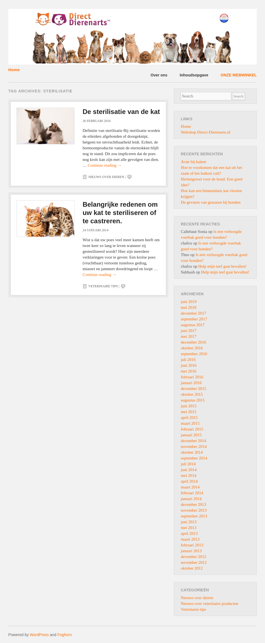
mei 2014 (188, 475)
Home (14, 69)
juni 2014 (189, 469)
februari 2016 (192, 377)
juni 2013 (189, 522)
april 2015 (189, 417)
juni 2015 (189, 406)
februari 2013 (192, 545)
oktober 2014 (192, 452)
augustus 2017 (193, 325)
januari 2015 (191, 435)
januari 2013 (191, 551)
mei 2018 (188, 307)
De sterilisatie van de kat (121, 111)
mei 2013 (188, 527)
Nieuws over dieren (106, 177)
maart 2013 (190, 539)
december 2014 (193, 441)
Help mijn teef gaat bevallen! (222, 266)
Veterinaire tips (103, 286)
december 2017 (193, 313)
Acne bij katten (193, 162)
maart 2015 (190, 423)
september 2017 (194, 319)
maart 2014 (190, 487)
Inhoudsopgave (194, 75)
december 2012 (193, 556)
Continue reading (104, 165)
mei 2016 (188, 371)
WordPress (39, 635)
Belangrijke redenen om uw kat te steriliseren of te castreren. (120, 213)
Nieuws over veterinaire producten (209, 603)
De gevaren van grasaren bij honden (210, 202)
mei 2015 (188, 412)
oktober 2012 (192, 568)
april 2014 (189, 481)
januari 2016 (191, 383)
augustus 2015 (193, 400)
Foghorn (64, 635)
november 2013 (194, 510)
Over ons (159, 75)
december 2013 (193, 504)
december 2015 (193, 388)
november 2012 (194, 562)
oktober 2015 (192, 394)
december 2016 (193, 342)
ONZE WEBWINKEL (239, 75)
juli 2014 (188, 464)
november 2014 (194, 446)
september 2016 (194, 354)
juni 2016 (189, 365)
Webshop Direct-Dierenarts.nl (205, 132)
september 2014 (194, 458)
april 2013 (189, 533)
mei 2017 (188, 336)
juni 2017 (189, 330)
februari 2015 (192, 429)
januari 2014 (191, 498)
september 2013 (194, 516)
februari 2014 (192, 493)
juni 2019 (189, 301)
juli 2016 (188, 359)
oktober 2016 (192, 348)
